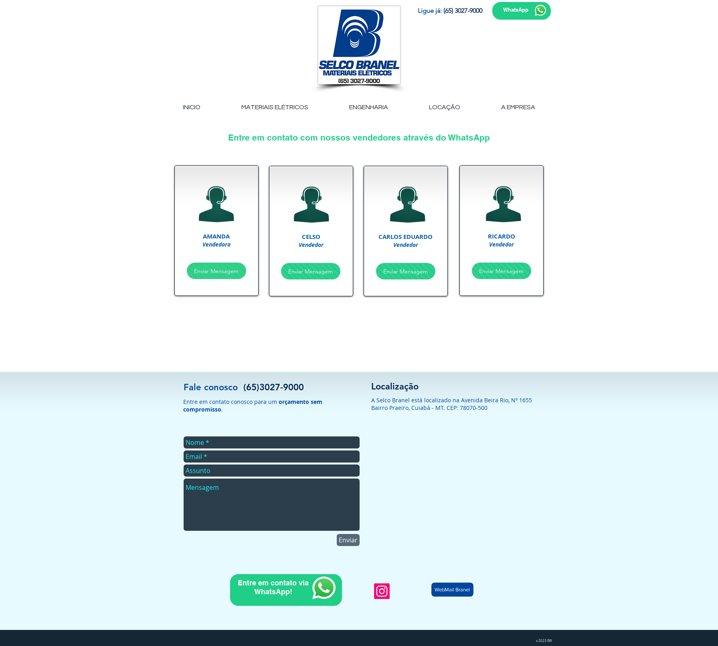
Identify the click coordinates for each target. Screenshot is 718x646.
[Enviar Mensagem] (216, 271)
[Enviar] (348, 540)
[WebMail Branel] (452, 589)
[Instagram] (382, 591)
